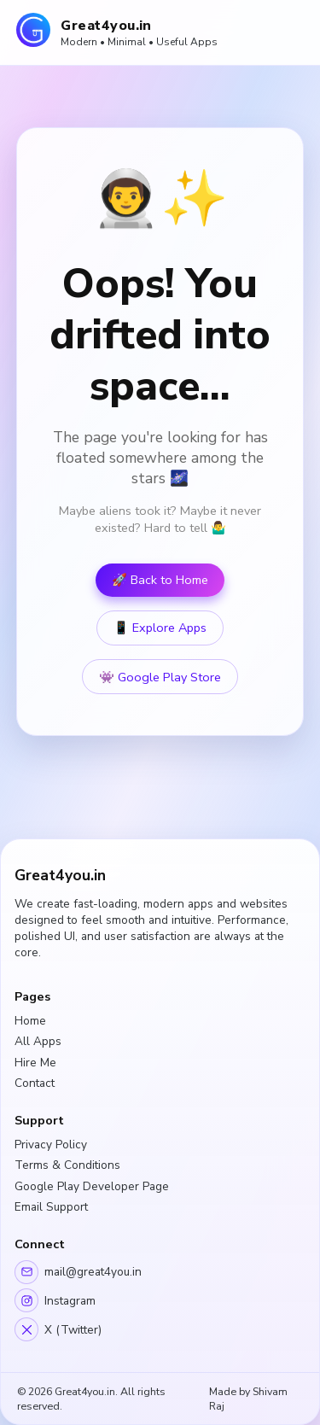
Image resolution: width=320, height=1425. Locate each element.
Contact (35, 1083)
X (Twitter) (58, 1329)
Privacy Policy (51, 1144)
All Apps (38, 1041)
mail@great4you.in (78, 1272)
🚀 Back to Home (160, 580)
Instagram (55, 1300)
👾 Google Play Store (160, 677)
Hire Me (35, 1062)
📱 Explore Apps (160, 628)
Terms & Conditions (67, 1165)
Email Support (51, 1207)
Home (30, 1021)
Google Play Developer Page (92, 1186)
